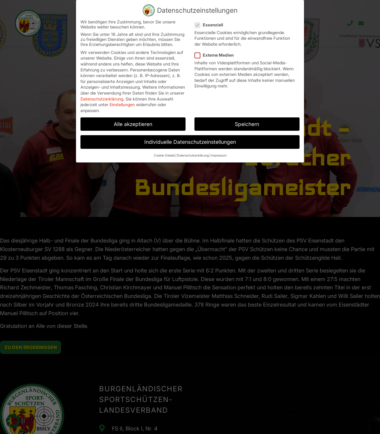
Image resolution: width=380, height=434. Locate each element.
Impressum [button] (219, 147)
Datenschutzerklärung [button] (193, 147)
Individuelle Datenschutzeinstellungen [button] (190, 133)
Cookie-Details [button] (164, 147)
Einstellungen (122, 96)
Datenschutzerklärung (101, 90)
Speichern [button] (247, 115)
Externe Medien (216, 46)
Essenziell (210, 16)
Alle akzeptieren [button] (133, 115)
